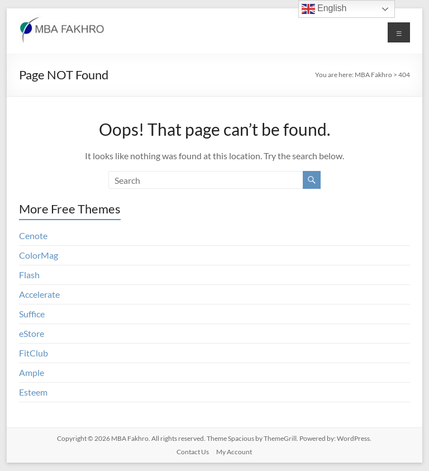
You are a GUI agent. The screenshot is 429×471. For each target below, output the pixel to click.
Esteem (33, 392)
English (324, 9)
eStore (31, 333)
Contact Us (193, 452)
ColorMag (38, 255)
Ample (31, 372)
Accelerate (39, 294)
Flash (29, 274)
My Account (234, 452)
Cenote (33, 235)
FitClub (33, 353)
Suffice (32, 313)
